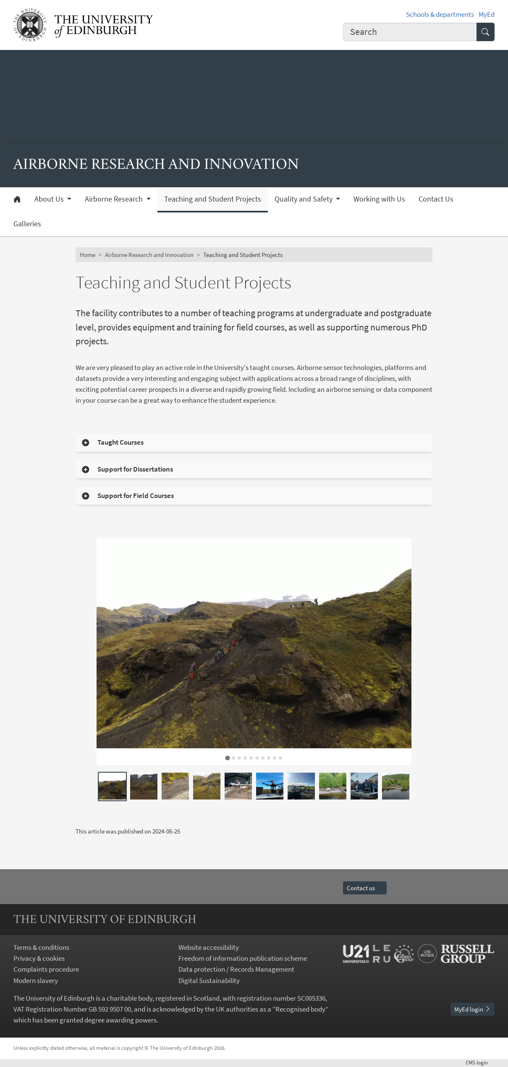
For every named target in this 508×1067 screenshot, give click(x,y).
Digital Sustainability (209, 980)
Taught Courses (120, 442)
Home (87, 255)
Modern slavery (35, 980)
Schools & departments (440, 14)
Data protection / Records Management (236, 969)
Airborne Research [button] (114, 199)
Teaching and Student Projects (212, 199)
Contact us (364, 888)
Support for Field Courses (135, 495)
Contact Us (436, 199)
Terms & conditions (41, 947)
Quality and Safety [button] (304, 199)
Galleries (27, 223)
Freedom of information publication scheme (242, 958)
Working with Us (379, 199)
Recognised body (300, 1009)
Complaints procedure (46, 969)
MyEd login (472, 1009)
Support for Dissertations (135, 469)
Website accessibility (208, 947)
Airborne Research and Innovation (149, 255)
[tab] (227, 758)
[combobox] (410, 32)
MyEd (487, 14)
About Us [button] (49, 199)
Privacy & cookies (39, 958)
